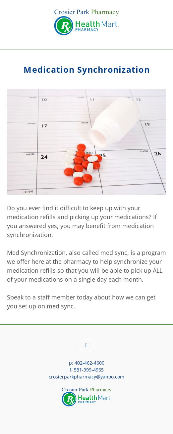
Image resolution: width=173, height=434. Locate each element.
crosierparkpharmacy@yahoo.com (86, 377)
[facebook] (86, 345)
